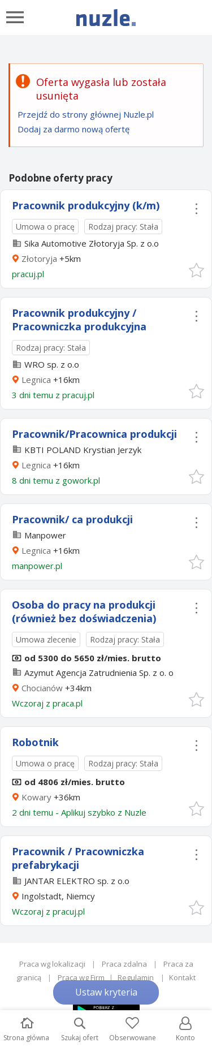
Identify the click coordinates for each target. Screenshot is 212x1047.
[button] (196, 269)
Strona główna (26, 1029)
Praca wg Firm (81, 977)
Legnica (36, 379)
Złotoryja (39, 258)
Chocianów (42, 687)
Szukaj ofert (79, 1029)
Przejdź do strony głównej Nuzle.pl (86, 114)
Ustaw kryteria (106, 992)
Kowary (36, 797)
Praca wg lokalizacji (52, 964)
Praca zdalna (124, 964)
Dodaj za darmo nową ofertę (73, 129)
